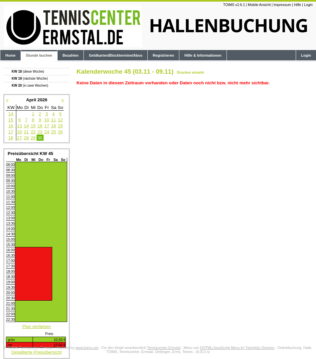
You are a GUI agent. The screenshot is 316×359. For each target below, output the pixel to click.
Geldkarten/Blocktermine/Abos (115, 55)
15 (10, 119)
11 (53, 119)
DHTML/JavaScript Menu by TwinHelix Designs (237, 348)
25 (53, 131)
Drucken (184, 72)
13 (19, 125)
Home (10, 55)
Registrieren (163, 55)
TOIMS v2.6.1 (234, 5)
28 (26, 137)
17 (46, 125)
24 (46, 131)
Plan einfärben (36, 326)
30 (40, 137)
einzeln (198, 72)
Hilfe (297, 5)
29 (33, 137)
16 (10, 125)
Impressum (282, 5)
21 (26, 131)
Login (308, 5)
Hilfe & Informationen (202, 55)
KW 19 (30, 78)
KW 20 (30, 85)
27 (19, 137)
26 (60, 131)
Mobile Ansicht (259, 5)
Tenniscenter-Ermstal (163, 348)
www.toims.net (87, 348)
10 (46, 119)
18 (53, 125)
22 (33, 131)
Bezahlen (71, 55)
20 (19, 131)
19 (60, 125)
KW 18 (28, 71)
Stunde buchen (39, 55)
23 (40, 131)
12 (60, 119)
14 (10, 113)
